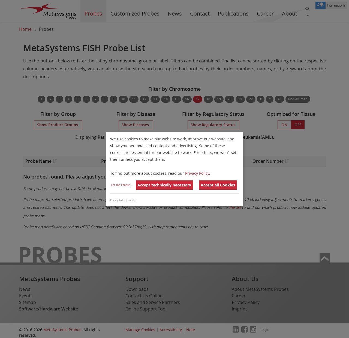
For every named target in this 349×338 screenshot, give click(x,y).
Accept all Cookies (218, 185)
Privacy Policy (197, 173)
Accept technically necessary (164, 185)
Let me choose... (122, 185)
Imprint (132, 200)
